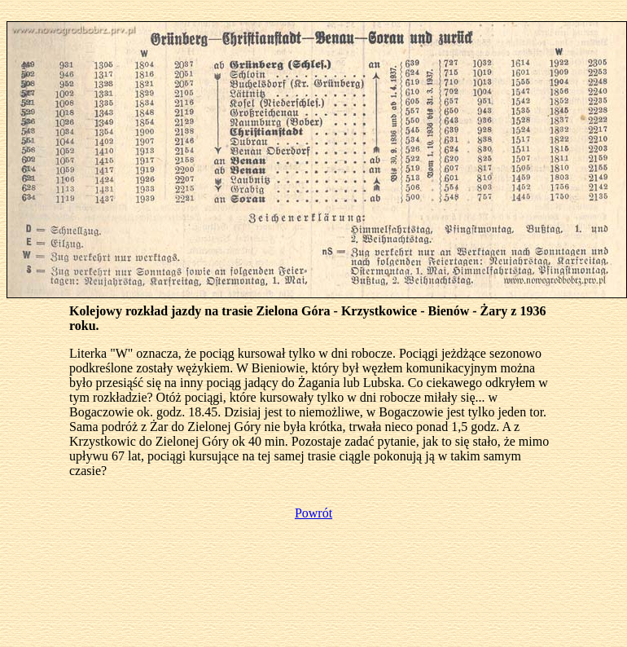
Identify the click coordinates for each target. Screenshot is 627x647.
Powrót (313, 513)
